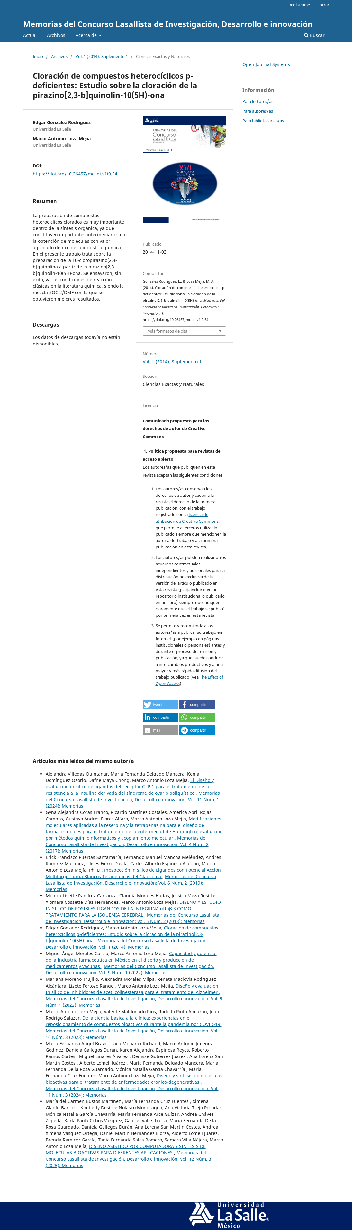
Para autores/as (257, 111)
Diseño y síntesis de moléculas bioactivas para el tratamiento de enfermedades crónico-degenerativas (134, 1079)
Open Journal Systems (266, 64)
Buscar (314, 35)
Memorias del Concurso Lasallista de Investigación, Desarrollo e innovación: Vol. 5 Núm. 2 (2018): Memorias (132, 918)
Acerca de (87, 35)
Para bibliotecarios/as (263, 120)
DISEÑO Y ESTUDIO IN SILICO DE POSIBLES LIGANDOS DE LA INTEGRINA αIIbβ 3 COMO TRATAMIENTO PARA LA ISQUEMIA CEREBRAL (133, 908)
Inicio (38, 56)
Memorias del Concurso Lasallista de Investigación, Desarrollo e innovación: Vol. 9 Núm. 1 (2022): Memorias (130, 969)
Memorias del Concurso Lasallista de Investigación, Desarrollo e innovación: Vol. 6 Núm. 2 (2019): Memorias (131, 882)
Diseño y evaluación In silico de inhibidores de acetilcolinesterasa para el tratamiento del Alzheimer (132, 989)
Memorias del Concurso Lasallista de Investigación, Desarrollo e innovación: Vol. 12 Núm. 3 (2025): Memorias (128, 1158)
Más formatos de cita (167, 331)
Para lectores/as (257, 101)
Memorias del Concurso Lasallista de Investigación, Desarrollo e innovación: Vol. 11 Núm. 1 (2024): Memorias (133, 799)
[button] (160, 704)
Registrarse (299, 5)
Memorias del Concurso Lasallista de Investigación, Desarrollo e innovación (168, 24)
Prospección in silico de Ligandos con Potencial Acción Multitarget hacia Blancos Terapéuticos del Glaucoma (133, 873)
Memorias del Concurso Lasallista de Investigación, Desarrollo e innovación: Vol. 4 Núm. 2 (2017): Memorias (127, 844)
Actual (30, 35)
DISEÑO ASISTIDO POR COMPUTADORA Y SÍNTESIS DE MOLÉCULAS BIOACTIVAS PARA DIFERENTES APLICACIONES (126, 1149)
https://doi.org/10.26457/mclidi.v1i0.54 (75, 174)
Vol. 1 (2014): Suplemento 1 (102, 56)
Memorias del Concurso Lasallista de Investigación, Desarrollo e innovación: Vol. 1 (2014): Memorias (127, 943)
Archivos (56, 35)
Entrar (323, 5)
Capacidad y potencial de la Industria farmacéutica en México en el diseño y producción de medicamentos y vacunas (131, 959)
